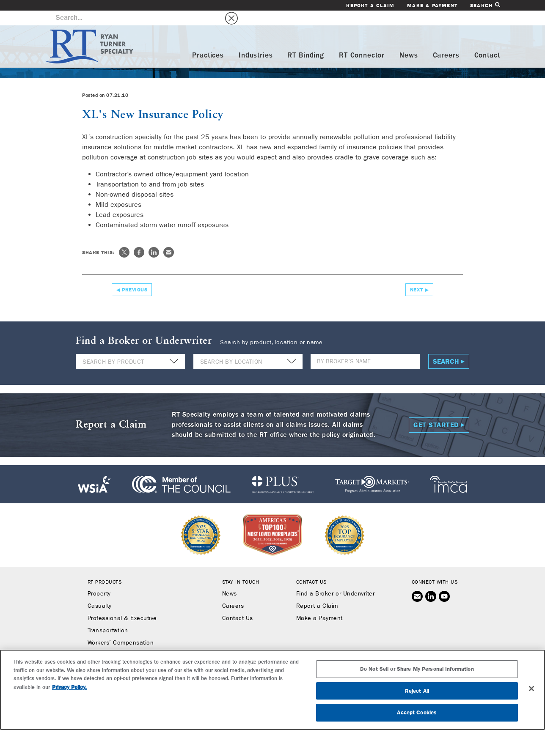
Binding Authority (111, 640)
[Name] (365, 346)
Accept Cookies (417, 712)
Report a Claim (370, 5)
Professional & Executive (122, 604)
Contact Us (237, 604)
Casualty (100, 591)
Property (99, 579)
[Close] (531, 688)
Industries (256, 40)
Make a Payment (432, 5)
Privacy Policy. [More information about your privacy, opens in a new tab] (69, 687)
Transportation (108, 616)
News (408, 40)
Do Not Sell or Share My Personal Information (417, 669)
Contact (487, 40)
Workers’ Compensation (121, 628)
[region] (272, 690)
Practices (208, 40)
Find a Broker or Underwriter (335, 579)
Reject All (417, 691)
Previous (134, 275)
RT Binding (305, 40)
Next (416, 275)
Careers (446, 40)
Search (485, 5)
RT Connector (362, 40)
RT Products (105, 567)
